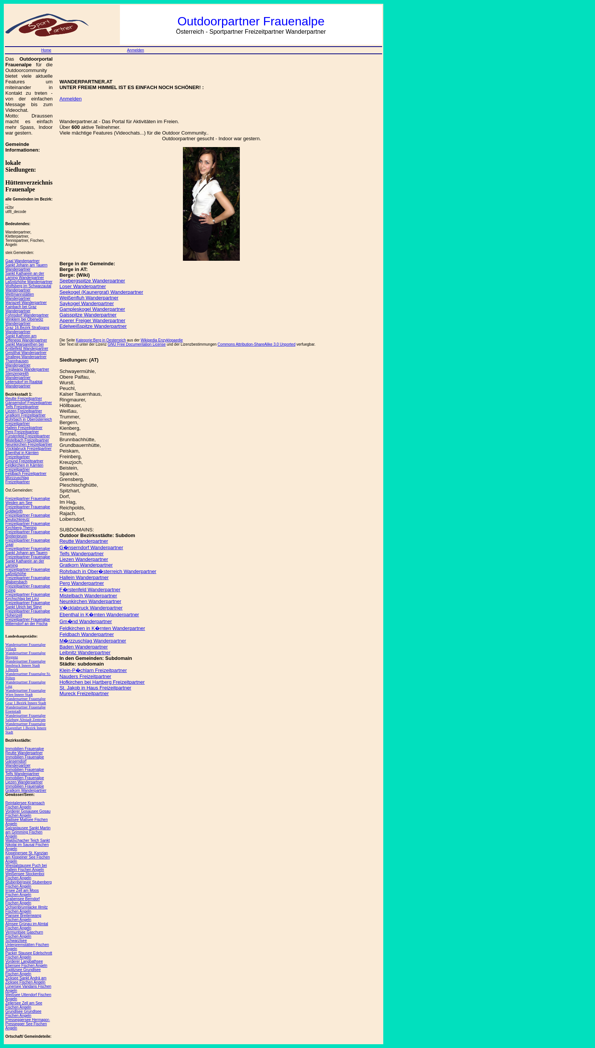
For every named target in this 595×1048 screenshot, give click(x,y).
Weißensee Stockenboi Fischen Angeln (24, 876)
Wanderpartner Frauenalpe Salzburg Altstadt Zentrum (25, 717)
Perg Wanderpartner (82, 583)
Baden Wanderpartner (84, 647)
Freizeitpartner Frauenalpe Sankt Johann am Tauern (27, 551)
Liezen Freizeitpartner (23, 411)
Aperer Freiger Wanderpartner (93, 320)
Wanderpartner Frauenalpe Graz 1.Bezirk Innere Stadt (25, 701)
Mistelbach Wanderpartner (88, 595)
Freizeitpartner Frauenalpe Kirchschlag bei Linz (27, 596)
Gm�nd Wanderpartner (86, 621)
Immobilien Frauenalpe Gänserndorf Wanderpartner (24, 761)
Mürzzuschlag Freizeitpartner (17, 480)
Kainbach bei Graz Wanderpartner (20, 309)
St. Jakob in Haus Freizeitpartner (95, 688)
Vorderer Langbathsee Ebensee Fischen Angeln (26, 963)
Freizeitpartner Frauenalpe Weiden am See (27, 501)
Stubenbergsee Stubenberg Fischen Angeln (28, 884)
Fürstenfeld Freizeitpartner (27, 436)
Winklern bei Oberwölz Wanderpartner (24, 321)
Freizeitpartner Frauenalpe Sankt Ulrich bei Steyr (27, 605)
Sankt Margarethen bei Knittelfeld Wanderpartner (26, 346)
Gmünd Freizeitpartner (24, 461)
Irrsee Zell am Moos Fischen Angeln (22, 892)
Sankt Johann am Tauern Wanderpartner (26, 267)
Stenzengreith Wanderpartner (17, 375)
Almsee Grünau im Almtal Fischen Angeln (26, 926)
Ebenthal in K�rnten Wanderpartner (99, 614)
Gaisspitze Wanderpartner (88, 315)
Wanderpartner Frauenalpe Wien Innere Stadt (25, 692)
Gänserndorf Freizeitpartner (28, 403)
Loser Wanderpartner (83, 286)
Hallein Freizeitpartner (23, 428)
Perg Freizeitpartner (22, 432)
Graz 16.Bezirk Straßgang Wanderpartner (27, 330)
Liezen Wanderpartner (84, 559)
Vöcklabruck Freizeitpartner (28, 448)
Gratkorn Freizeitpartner (25, 415)
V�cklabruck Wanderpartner (91, 608)
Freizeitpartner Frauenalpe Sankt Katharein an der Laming (27, 561)
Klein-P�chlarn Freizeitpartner (93, 670)
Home (46, 50)
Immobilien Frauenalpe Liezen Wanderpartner (24, 780)
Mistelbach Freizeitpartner (27, 440)
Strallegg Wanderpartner (26, 357)
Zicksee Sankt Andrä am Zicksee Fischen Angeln (25, 980)
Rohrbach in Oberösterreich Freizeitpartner (28, 421)
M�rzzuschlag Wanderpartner (93, 641)
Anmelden (135, 50)
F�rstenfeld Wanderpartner (90, 589)
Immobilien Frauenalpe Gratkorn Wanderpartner (25, 788)
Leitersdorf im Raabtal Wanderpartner (23, 384)
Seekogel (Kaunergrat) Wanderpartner (101, 292)
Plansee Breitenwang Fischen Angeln (23, 917)
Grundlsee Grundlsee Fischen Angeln (23, 1013)
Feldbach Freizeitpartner (25, 474)
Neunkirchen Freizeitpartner (28, 444)
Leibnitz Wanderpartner (85, 652)
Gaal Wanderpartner (22, 261)
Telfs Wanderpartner (82, 553)
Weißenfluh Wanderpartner (89, 298)
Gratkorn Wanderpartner (86, 565)
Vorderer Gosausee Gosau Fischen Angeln (27, 813)
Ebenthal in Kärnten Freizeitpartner (22, 455)
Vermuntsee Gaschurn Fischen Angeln (24, 934)
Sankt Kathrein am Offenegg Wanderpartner (26, 338)
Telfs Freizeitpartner (22, 407)
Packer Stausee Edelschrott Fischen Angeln (28, 955)
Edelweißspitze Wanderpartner (93, 326)
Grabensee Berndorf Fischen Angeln (22, 901)
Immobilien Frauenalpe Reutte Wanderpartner (24, 751)
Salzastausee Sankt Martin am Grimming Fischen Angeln (27, 832)
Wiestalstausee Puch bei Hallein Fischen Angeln (26, 867)
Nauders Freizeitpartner (86, 676)
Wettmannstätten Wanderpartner (19, 296)
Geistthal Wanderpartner (26, 353)
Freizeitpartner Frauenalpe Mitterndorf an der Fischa (27, 621)
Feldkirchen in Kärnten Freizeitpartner (24, 467)
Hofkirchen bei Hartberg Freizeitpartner (102, 682)
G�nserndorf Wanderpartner (91, 547)
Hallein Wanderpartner (84, 577)
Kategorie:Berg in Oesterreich (101, 340)
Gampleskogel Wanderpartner (92, 309)
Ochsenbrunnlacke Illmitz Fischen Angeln (26, 909)
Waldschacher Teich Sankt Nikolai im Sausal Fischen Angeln (27, 844)
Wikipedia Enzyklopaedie (162, 340)
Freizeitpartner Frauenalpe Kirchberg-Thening (27, 526)
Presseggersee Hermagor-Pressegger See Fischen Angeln (27, 1024)
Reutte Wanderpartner (84, 541)
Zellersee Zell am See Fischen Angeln (23, 1005)
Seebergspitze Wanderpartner (92, 281)
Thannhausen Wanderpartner (17, 363)
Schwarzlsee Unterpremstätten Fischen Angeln (27, 944)
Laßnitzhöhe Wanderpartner (28, 282)
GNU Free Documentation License (137, 344)
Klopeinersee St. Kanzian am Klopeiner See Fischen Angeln (27, 857)
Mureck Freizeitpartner (84, 693)
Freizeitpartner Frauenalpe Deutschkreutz (27, 517)
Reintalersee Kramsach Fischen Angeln (25, 805)
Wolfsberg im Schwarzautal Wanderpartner (28, 288)
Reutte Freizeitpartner (23, 398)
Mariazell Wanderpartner (26, 303)
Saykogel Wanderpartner (87, 303)
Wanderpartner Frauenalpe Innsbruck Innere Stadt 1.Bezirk (25, 665)
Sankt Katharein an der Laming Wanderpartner (24, 275)
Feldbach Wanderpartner (87, 634)
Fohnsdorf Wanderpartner (27, 315)
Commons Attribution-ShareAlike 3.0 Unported (256, 344)
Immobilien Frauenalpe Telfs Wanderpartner (24, 772)
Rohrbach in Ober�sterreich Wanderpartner (108, 571)
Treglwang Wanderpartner (27, 369)
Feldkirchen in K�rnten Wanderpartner (102, 628)
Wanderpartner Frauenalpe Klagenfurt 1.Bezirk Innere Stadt (25, 728)
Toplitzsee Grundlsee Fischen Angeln (23, 972)
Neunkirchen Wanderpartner (90, 601)
